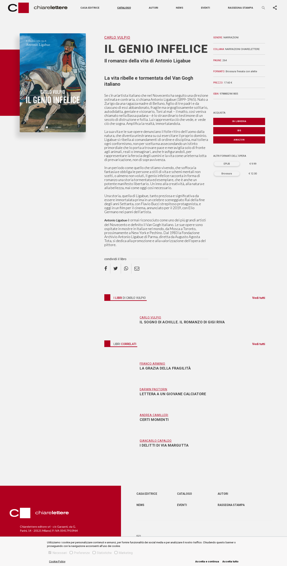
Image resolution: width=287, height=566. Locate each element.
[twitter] (115, 269)
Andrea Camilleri (154, 415)
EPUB (227, 163)
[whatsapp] (126, 269)
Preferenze (80, 553)
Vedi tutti (258, 298)
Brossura (226, 173)
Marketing (124, 553)
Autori (153, 7)
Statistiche (102, 553)
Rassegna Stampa (231, 505)
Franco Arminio (152, 363)
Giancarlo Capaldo (156, 440)
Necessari (57, 553)
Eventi (205, 7)
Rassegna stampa (240, 7)
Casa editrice (89, 7)
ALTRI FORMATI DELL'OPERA (229, 155)
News (179, 7)
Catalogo (124, 7)
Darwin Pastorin (153, 389)
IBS (239, 130)
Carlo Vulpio (117, 37)
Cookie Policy (57, 561)
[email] (136, 269)
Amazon (239, 139)
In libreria (239, 121)
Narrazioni (231, 37)
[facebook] (107, 269)
